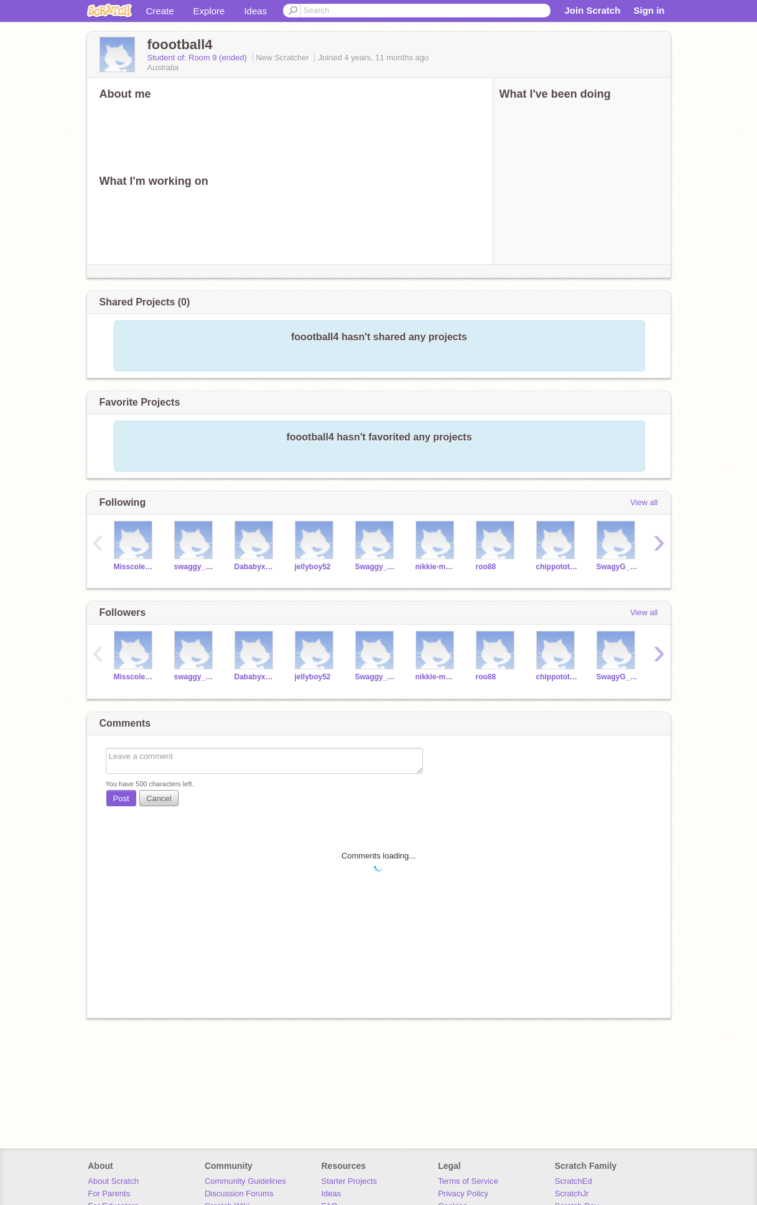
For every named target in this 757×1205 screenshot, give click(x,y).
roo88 (486, 566)
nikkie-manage (436, 566)
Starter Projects (350, 1181)
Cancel (158, 798)
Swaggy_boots (376, 566)
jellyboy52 (313, 566)
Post (121, 798)
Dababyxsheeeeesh (255, 566)
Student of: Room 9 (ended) (198, 57)
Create (160, 11)
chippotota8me (557, 566)
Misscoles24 (135, 566)
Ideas (255, 11)
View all (644, 502)
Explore (209, 11)
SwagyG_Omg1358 (617, 566)
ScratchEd (573, 1181)
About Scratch (113, 1181)
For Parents (109, 1193)
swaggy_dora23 (195, 566)
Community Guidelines (245, 1181)
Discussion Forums (239, 1193)
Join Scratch (592, 10)
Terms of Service (468, 1181)
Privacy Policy (463, 1193)
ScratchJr (572, 1193)
